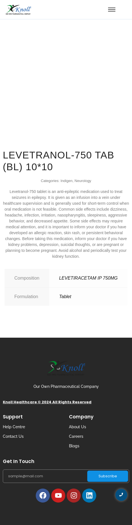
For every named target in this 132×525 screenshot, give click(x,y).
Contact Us (13, 436)
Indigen (67, 181)
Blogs (74, 446)
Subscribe (108, 476)
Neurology (83, 181)
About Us (77, 427)
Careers (76, 436)
